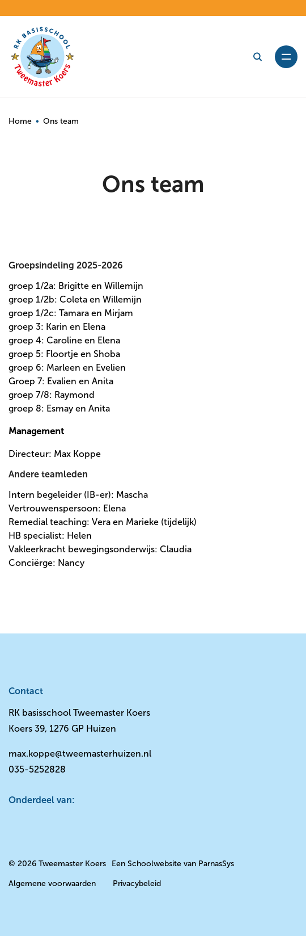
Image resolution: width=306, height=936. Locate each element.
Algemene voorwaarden (52, 883)
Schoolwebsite (154, 863)
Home (20, 121)
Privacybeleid (137, 883)
